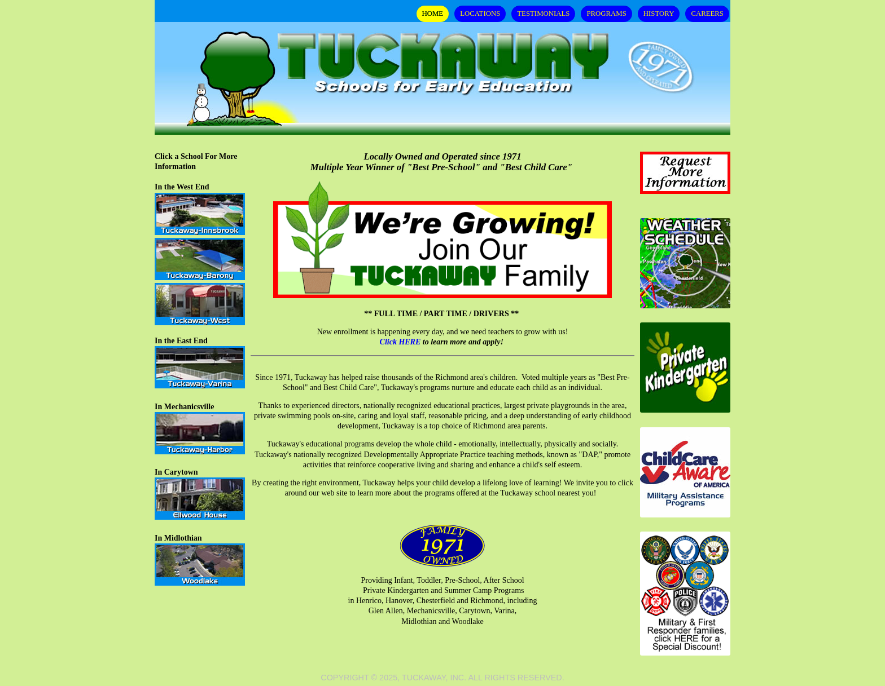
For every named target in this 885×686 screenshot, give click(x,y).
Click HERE (400, 342)
